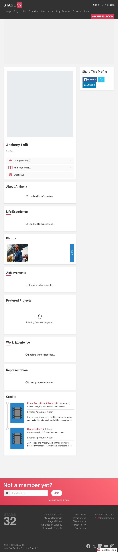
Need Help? (80, 514)
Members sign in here (59, 500)
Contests (77, 11)
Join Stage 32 (108, 5)
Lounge (7, 11)
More (71, 253)
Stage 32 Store (107, 518)
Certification (47, 11)
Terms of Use (79, 518)
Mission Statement (53, 518)
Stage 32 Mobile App (104, 514)
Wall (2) (40, 168)
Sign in (96, 5)
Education (33, 11)
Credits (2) (40, 175)
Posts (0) (40, 160)
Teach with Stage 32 (52, 528)
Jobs (23, 11)
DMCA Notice (79, 521)
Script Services (62, 11)
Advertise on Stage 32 (51, 525)
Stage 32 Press (54, 521)
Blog (16, 11)
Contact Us (80, 528)
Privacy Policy (79, 525)
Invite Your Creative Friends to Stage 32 (20, 548)
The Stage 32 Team (52, 514)
